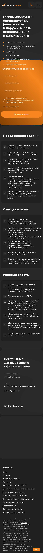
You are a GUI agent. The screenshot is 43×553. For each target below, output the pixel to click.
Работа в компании (11, 479)
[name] (21, 76)
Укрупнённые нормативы (13, 492)
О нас (4, 472)
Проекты (6, 475)
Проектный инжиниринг (13, 502)
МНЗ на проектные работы (14, 485)
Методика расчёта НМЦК (13, 513)
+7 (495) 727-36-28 (12, 377)
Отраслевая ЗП (9, 506)
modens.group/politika (9, 544)
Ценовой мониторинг (12, 509)
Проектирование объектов (14, 496)
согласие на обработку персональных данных (15, 536)
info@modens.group (13, 406)
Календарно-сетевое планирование (18, 489)
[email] (21, 90)
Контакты (6, 482)
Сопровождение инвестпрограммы (18, 499)
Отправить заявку (21, 114)
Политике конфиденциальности (15, 523)
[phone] (21, 83)
